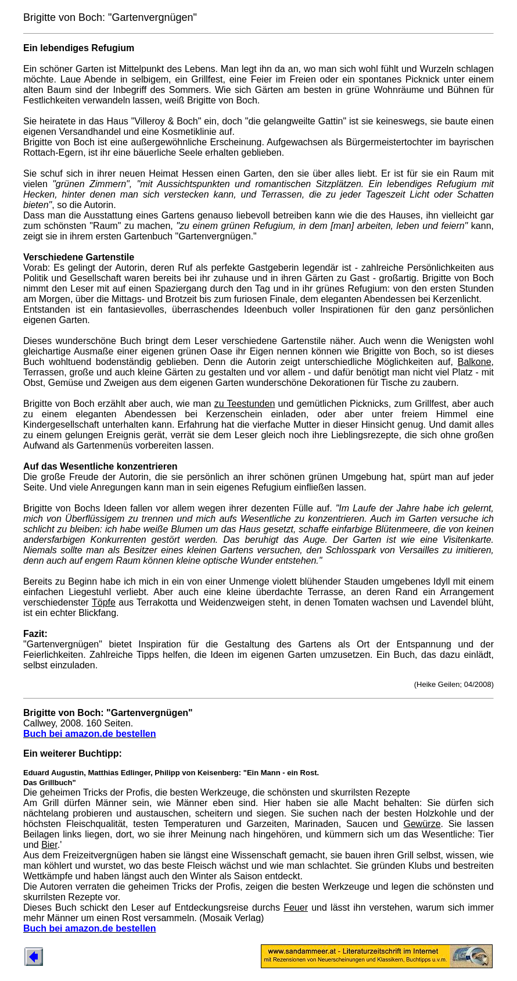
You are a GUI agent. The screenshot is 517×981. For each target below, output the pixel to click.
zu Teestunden (244, 404)
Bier (49, 845)
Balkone (474, 362)
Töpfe (104, 602)
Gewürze (422, 824)
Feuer (295, 907)
